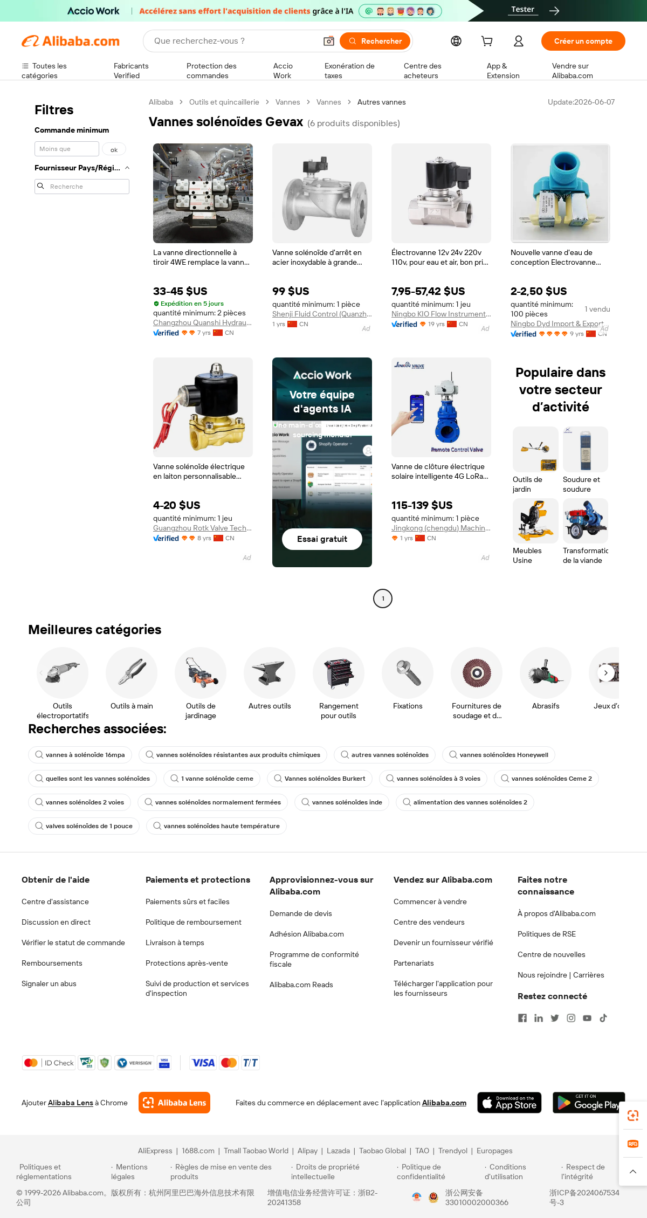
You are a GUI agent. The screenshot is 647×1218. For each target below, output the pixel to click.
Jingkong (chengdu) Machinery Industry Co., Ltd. (441, 528)
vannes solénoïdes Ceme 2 (546, 778)
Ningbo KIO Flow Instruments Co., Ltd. (441, 313)
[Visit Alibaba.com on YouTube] (587, 1018)
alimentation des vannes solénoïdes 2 (465, 802)
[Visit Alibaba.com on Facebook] (522, 1018)
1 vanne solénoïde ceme (211, 778)
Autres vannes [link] (381, 102)
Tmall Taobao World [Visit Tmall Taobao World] (256, 1150)
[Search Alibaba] (234, 41)
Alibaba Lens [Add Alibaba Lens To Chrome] (70, 1102)
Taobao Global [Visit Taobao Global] (382, 1150)
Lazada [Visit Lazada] (338, 1150)
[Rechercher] (375, 41)
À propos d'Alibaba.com (557, 913)
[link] (633, 1116)
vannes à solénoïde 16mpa (80, 755)
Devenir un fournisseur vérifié (443, 942)
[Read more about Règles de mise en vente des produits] (229, 1171)
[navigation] (82, 352)
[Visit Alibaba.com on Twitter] (555, 1018)
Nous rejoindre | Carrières (561, 975)
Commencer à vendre (430, 901)
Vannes (288, 102)
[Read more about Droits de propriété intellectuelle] (342, 1171)
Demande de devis (301, 913)
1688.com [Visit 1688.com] (198, 1150)
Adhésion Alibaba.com (307, 934)
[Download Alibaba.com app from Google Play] (589, 1102)
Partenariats (414, 963)
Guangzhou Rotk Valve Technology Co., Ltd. (203, 528)
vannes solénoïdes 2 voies (79, 802)
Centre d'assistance (55, 901)
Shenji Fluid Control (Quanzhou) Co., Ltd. (322, 313)
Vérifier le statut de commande (73, 942)
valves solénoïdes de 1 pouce (84, 826)
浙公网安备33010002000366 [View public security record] (476, 1197)
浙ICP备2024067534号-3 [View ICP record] (584, 1197)
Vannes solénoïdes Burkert (320, 778)
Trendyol (452, 1150)
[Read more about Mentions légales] (139, 1171)
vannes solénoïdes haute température (216, 826)
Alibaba (161, 102)
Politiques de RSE (547, 934)
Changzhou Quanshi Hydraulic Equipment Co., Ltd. (203, 322)
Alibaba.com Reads (301, 984)
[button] (328, 41)
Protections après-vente (187, 963)
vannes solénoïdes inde (341, 802)
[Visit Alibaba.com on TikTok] (603, 1018)
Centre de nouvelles (552, 954)
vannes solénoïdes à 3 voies (433, 778)
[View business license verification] (417, 1197)
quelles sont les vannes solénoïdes (92, 778)
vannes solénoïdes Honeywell (498, 755)
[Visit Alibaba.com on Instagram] (571, 1018)
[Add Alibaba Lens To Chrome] (174, 1102)
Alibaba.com (444, 1102)
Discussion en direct (56, 922)
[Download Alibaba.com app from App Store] (509, 1102)
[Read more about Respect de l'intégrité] (596, 1171)
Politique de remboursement (194, 922)
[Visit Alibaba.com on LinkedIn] (538, 1018)
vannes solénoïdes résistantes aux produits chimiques (233, 755)
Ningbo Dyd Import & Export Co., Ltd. (560, 323)
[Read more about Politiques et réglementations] (62, 1171)
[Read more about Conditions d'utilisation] (521, 1171)
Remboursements (52, 963)
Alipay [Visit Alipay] (308, 1150)
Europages (495, 1150)
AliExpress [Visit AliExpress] (155, 1150)
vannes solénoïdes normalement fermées (212, 802)
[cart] (489, 42)
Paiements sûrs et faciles (188, 901)
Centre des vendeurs (429, 922)
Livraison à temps (175, 942)
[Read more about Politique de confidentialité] (439, 1171)
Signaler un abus (49, 983)
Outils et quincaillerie (224, 102)
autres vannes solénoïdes (385, 755)
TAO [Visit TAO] (422, 1150)
